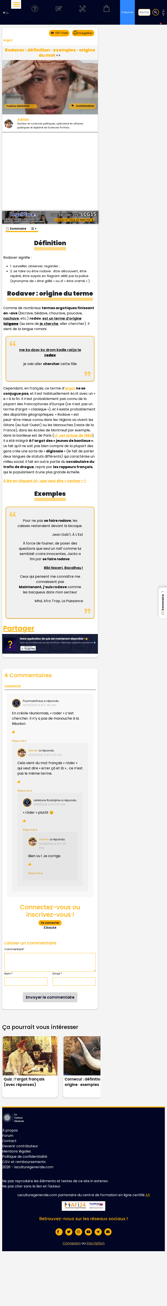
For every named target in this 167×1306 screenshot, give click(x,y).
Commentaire (14, 949)
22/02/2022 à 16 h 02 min (45, 755)
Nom (8, 973)
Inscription (96, 1243)
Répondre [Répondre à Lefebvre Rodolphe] (30, 830)
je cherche (49, 323)
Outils (82, 12)
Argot (8, 40)
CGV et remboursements (24, 1161)
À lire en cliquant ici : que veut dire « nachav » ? (45, 480)
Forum (7, 1135)
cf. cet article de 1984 (73, 435)
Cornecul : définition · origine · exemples (84, 1082)
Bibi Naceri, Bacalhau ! (63, 567)
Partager (18, 628)
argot (70, 388)
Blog (58, 12)
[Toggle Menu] (16, 4)
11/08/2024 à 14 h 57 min (50, 804)
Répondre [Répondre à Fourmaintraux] (19, 741)
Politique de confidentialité (24, 1156)
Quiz (35, 12)
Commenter (12, 686)
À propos (10, 1130)
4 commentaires (82, 106)
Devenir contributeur (20, 1146)
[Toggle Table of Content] (33, 226)
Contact (9, 1140)
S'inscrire (50, 927)
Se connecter (50, 923)
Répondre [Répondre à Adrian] (24, 791)
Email (57, 973)
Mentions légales (16, 1151)
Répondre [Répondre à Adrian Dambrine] (35, 873)
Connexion (72, 1243)
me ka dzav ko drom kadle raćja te (50, 352)
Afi (147, 1194)
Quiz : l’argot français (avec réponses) (24, 1082)
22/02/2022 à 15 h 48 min (39, 705)
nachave (11, 318)
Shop (106, 12)
